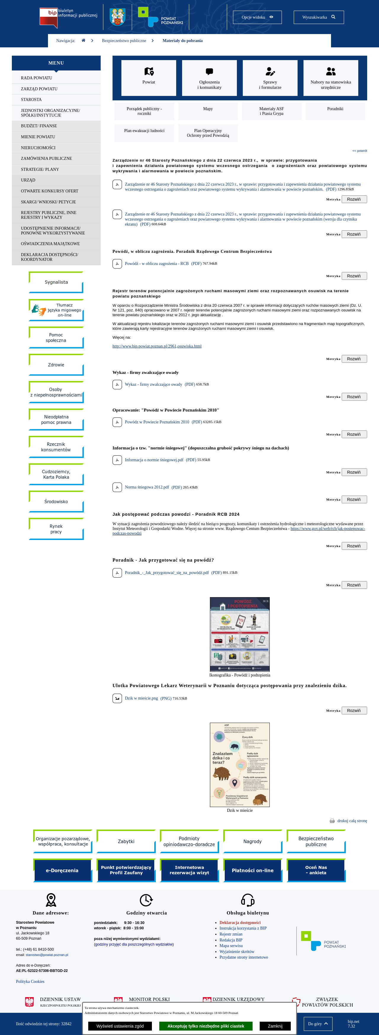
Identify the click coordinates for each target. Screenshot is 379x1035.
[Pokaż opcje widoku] (257, 17)
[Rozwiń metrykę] (354, 199)
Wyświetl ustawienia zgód (120, 1026)
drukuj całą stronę (352, 821)
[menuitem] (56, 78)
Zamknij (275, 1026)
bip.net (355, 1024)
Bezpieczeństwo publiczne (128, 40)
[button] (240, 670)
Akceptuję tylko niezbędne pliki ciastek (206, 1026)
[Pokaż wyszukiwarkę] (319, 17)
